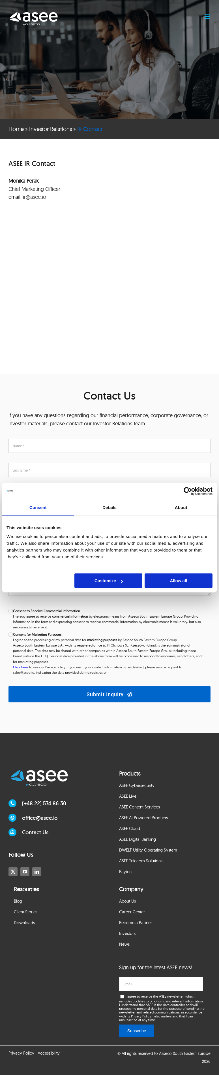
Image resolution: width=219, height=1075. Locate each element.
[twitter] (13, 871)
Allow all (178, 580)
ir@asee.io (34, 197)
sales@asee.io (23, 672)
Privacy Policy (141, 1016)
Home (16, 128)
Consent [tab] (38, 507)
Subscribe (136, 1030)
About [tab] (181, 507)
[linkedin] (36, 871)
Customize (109, 580)
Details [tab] (109, 507)
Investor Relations (50, 128)
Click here (20, 667)
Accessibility (49, 1053)
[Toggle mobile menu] (208, 17)
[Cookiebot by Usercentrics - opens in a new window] (187, 491)
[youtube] (24, 871)
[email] (161, 984)
